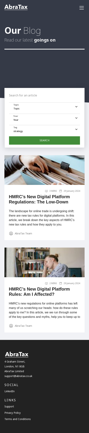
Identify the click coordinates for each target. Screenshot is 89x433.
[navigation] (82, 8)
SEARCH (44, 140)
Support (9, 406)
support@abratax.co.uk (18, 376)
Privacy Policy (12, 412)
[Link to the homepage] (16, 7)
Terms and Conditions (17, 419)
